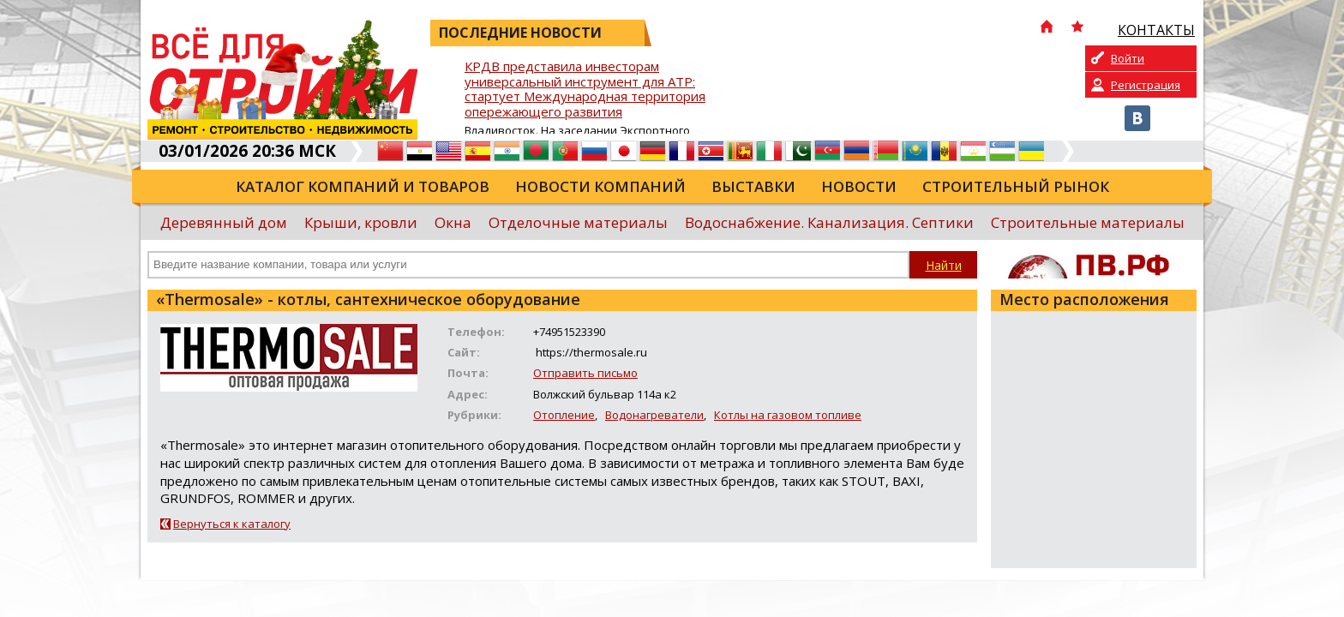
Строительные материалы (1088, 222)
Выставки (753, 186)
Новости (859, 186)
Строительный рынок (1015, 186)
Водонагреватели (654, 414)
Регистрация (1145, 85)
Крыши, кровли (360, 222)
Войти (1127, 58)
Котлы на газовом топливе (787, 414)
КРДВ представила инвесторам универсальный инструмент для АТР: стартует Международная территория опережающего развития (585, 89)
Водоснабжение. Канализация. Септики (829, 222)
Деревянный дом (223, 222)
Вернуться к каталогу (232, 523)
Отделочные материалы (578, 222)
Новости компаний (600, 186)
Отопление (564, 414)
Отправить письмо (585, 372)
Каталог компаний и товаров (362, 186)
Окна (453, 222)
